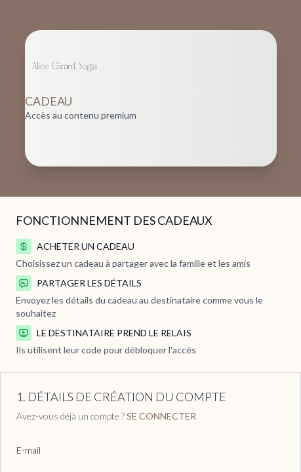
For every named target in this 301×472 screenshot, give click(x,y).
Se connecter (161, 416)
